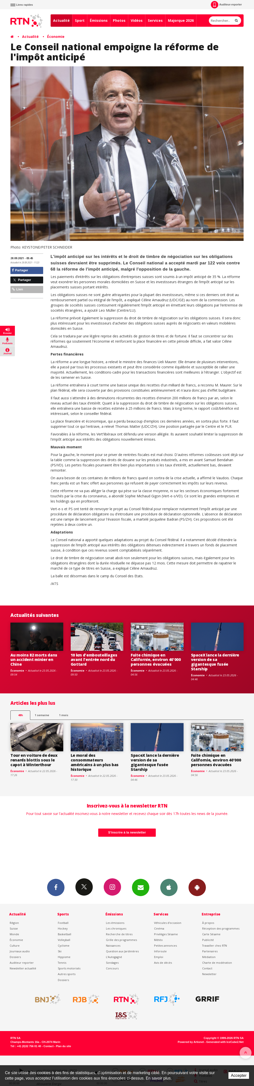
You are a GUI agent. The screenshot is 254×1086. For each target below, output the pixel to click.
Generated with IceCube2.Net (225, 1041)
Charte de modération (217, 962)
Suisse (14, 928)
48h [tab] (20, 715)
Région (14, 922)
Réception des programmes (220, 928)
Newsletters (140, 887)
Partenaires (210, 951)
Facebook (55, 887)
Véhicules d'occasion (167, 922)
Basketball (64, 934)
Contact (207, 968)
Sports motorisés (69, 968)
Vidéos (137, 20)
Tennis (62, 962)
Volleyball (64, 939)
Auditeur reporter (22, 962)
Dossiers (15, 957)
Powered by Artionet (191, 1041)
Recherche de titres (119, 934)
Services (155, 20)
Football (63, 922)
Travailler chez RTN (214, 945)
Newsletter (209, 974)
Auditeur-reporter (226, 4)
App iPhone (169, 887)
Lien (17, 289)
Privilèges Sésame (166, 934)
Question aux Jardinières (122, 951)
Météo (158, 939)
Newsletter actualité (23, 968)
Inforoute (160, 951)
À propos (208, 922)
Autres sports (66, 974)
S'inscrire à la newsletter (127, 832)
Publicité (208, 939)
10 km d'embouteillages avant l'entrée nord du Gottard (94, 659)
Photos (119, 20)
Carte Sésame (211, 934)
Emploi (158, 957)
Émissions (99, 20)
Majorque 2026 (181, 20)
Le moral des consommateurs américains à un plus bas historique (95, 762)
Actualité (61, 20)
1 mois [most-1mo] (63, 715)
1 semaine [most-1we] (42, 715)
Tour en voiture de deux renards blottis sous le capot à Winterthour (34, 760)
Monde (14, 934)
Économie (55, 36)
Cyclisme (63, 945)
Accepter (239, 1075)
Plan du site (63, 1046)
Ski (60, 951)
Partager (20, 270)
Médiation (209, 957)
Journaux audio (20, 951)
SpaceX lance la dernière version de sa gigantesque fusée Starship (215, 662)
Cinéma (159, 928)
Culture (15, 945)
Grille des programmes (121, 939)
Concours (112, 968)
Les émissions (115, 922)
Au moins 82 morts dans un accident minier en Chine (33, 659)
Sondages (112, 962)
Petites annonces (165, 945)
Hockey (62, 928)
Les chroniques (116, 928)
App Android (197, 887)
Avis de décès (163, 962)
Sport (80, 20)
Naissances (113, 945)
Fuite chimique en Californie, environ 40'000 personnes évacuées (156, 659)
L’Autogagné (114, 957)
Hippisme (64, 957)
